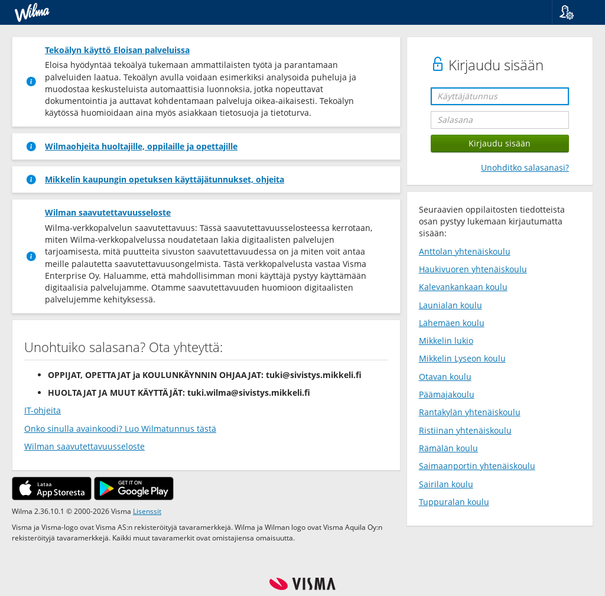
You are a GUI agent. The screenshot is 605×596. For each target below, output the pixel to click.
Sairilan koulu (446, 484)
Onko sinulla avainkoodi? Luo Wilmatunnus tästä (120, 428)
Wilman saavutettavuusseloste (84, 446)
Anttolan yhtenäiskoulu (464, 251)
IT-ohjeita (42, 410)
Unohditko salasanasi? (525, 167)
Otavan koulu (445, 376)
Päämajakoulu (446, 394)
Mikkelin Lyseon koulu (462, 358)
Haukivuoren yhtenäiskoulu (473, 269)
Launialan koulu (450, 305)
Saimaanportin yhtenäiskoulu (477, 465)
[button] (574, 12)
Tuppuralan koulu (454, 501)
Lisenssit (147, 511)
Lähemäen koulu (451, 322)
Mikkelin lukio (446, 340)
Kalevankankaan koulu (463, 286)
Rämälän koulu (448, 448)
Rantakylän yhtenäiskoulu (470, 412)
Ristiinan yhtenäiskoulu (465, 430)
